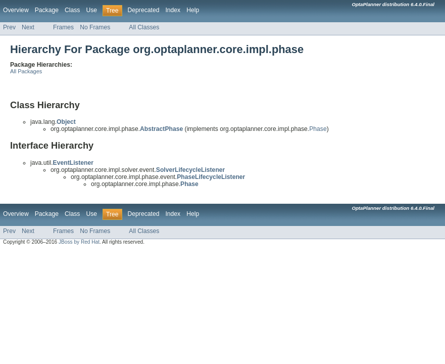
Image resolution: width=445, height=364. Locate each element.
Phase (317, 128)
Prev (9, 27)
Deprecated (144, 10)
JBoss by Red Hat (79, 242)
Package (47, 10)
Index (172, 10)
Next (28, 27)
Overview (16, 10)
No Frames (95, 27)
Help (192, 10)
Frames (63, 27)
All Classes (144, 27)
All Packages (26, 71)
